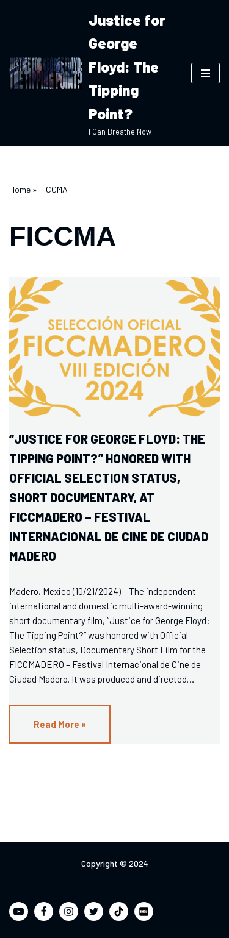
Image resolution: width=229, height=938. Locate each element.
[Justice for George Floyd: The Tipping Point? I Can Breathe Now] (91, 73)
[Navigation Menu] (205, 73)
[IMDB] (143, 911)
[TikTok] (118, 911)
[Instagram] (68, 911)
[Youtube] (18, 911)
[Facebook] (43, 911)
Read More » (47, 730)
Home (20, 189)
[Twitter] (93, 911)
